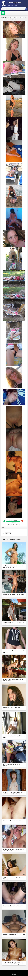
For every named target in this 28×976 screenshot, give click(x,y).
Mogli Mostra (12, 3)
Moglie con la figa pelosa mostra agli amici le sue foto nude (13, 566)
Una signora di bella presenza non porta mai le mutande (13, 651)
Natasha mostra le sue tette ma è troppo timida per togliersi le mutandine (14, 793)
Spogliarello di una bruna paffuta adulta (13, 594)
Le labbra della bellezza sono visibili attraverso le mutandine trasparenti (12, 963)
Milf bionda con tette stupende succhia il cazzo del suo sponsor (14, 623)
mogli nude (8, 533)
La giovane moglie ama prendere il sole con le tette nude (13, 849)
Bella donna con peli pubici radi (11, 707)
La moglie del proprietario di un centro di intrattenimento (14, 679)
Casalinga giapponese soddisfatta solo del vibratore (13, 878)
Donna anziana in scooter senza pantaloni (11, 764)
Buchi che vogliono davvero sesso (12, 820)
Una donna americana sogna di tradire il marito (13, 736)
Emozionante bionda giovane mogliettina (14, 934)
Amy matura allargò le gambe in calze (13, 905)
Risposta (14, 974)
